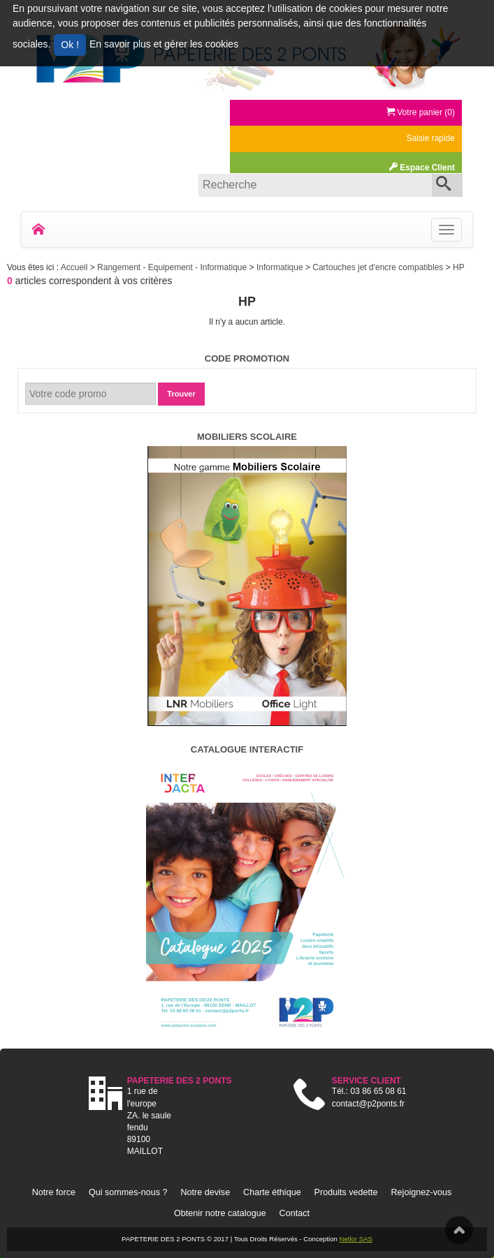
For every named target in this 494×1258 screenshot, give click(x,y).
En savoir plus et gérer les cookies (163, 44)
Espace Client (422, 167)
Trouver (181, 394)
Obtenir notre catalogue (220, 1213)
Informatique (280, 267)
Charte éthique (272, 1192)
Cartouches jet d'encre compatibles (378, 267)
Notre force (53, 1192)
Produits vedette (346, 1192)
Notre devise (205, 1192)
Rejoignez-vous (421, 1192)
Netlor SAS (356, 1239)
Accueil (75, 267)
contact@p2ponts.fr (368, 1104)
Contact (294, 1213)
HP (459, 267)
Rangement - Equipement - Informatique (173, 267)
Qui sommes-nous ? (128, 1192)
